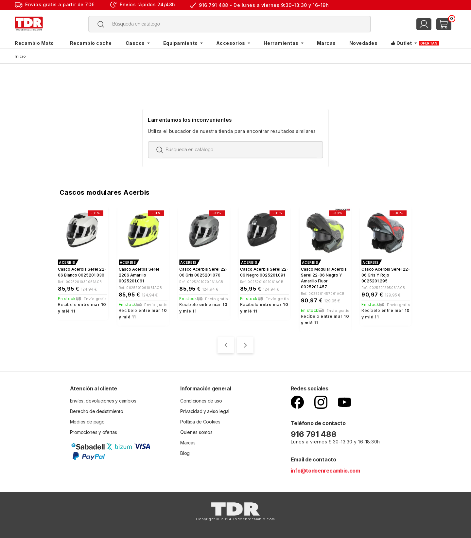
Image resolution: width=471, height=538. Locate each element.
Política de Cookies (200, 421)
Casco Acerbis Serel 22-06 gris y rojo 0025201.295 (385, 275)
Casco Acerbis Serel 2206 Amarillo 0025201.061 (139, 275)
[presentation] (226, 345)
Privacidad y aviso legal (204, 411)
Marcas (187, 442)
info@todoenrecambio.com (325, 470)
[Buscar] (229, 24)
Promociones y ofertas (93, 432)
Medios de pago (87, 421)
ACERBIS (67, 262)
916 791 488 (314, 434)
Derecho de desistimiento (96, 411)
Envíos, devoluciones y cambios (103, 401)
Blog (185, 453)
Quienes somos (196, 432)
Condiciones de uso (201, 401)
